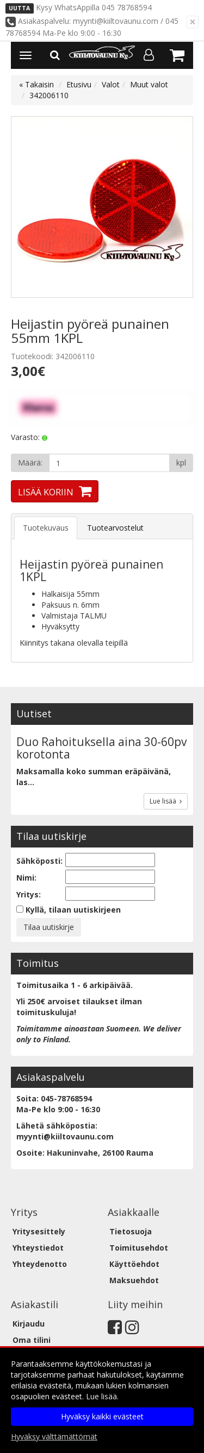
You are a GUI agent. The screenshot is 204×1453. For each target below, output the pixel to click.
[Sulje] (193, 22)
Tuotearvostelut (115, 527)
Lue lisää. (102, 1396)
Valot (111, 84)
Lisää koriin (45, 492)
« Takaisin (36, 84)
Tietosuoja (130, 1231)
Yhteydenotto (40, 1264)
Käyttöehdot (134, 1264)
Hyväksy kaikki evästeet (102, 1416)
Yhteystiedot (38, 1247)
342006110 (49, 95)
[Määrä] (109, 463)
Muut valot (149, 84)
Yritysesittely (39, 1231)
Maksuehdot (134, 1280)
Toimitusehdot (138, 1247)
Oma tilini (32, 1340)
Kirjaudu (29, 1323)
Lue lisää (166, 801)
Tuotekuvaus (46, 527)
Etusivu (78, 84)
